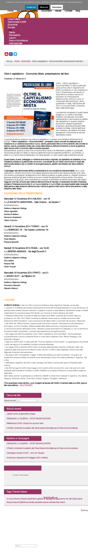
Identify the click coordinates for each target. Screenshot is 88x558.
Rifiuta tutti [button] (44, 7)
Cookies (8, 540)
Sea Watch (60, 502)
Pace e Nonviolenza (18, 40)
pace (22, 501)
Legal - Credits (11, 534)
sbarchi (16, 502)
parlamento (32, 499)
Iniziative (34, 10)
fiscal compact (21, 499)
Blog (78, 10)
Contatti (68, 10)
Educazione (14, 35)
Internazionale (15, 43)
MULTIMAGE (25, 385)
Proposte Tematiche (13, 537)
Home (10, 10)
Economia (12, 24)
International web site (14, 529)
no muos (10, 498)
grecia (40, 498)
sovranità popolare (34, 502)
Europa (11, 27)
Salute (12, 32)
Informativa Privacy (13, 543)
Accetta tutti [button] (31, 7)
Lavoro (12, 37)
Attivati (58, 10)
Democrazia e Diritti (17, 22)
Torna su (84, 510)
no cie (68, 498)
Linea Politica (14, 19)
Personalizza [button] (56, 7)
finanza (9, 502)
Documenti (46, 10)
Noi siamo (21, 10)
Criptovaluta (77, 499)
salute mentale (49, 502)
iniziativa (50, 498)
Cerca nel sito (10, 400)
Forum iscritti (10, 532)
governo (61, 499)
